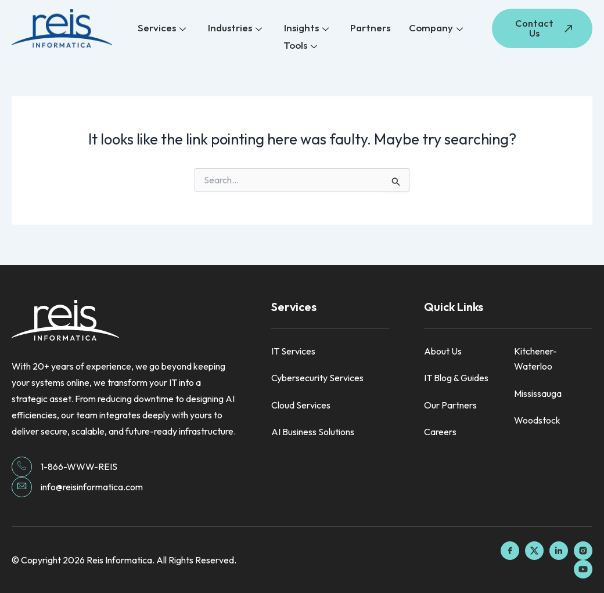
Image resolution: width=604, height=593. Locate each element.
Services (164, 28)
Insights (306, 28)
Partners (370, 28)
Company (434, 28)
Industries (236, 28)
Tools (300, 45)
